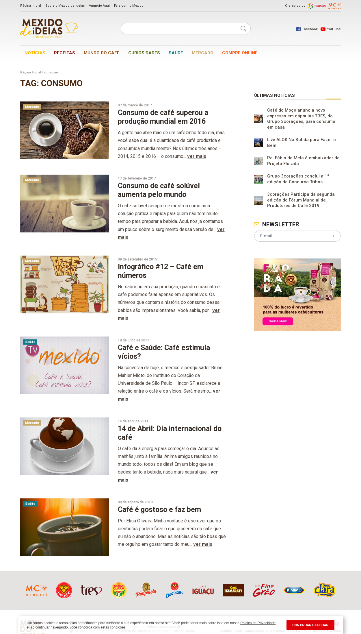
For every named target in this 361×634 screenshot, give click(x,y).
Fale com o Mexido (129, 6)
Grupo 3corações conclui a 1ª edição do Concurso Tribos (298, 178)
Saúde (176, 53)
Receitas (64, 53)
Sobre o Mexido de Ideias (65, 6)
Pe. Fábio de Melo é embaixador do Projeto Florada (303, 160)
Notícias (35, 53)
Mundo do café (102, 53)
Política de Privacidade (258, 623)
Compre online (240, 53)
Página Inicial (30, 6)
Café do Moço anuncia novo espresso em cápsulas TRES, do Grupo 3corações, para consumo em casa (301, 119)
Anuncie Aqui (99, 6)
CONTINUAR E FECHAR (310, 625)
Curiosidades (144, 53)
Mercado (202, 53)
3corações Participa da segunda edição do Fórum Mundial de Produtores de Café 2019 (301, 200)
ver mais (196, 156)
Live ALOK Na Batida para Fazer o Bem (301, 142)
